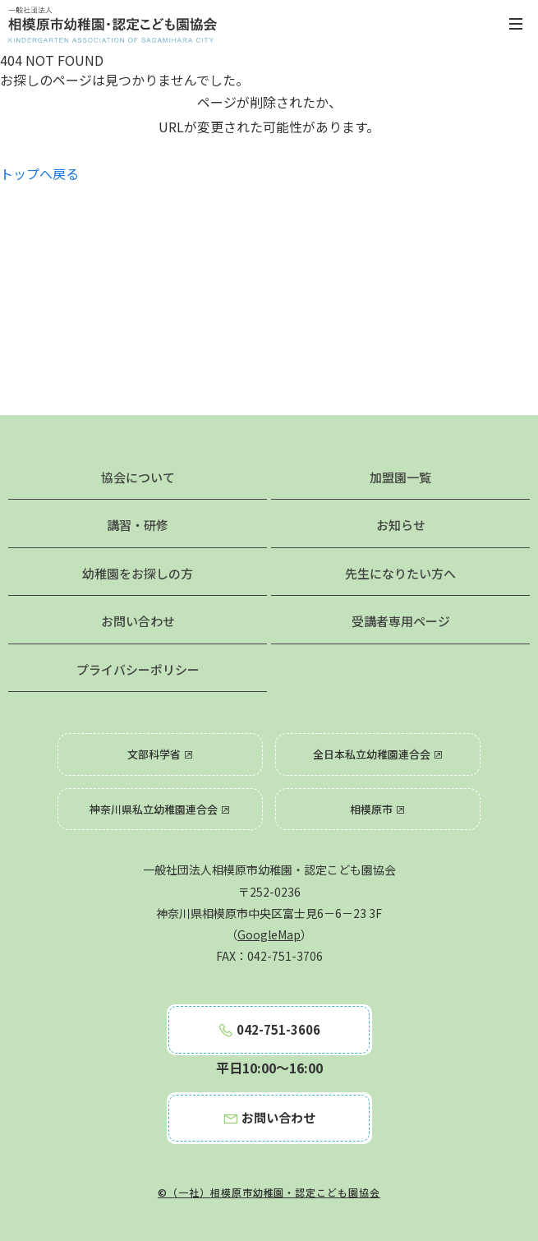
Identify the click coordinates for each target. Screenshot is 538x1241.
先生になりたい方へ (400, 573)
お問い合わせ (138, 621)
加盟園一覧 (400, 477)
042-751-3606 (269, 1030)
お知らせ (400, 524)
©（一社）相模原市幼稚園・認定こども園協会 (269, 1192)
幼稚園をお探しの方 (137, 573)
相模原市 (378, 809)
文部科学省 (160, 754)
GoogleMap (269, 934)
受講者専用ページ (401, 621)
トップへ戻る (39, 173)
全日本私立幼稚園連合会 (378, 754)
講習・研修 (137, 524)
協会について (138, 477)
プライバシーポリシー (138, 669)
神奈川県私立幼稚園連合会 (160, 809)
